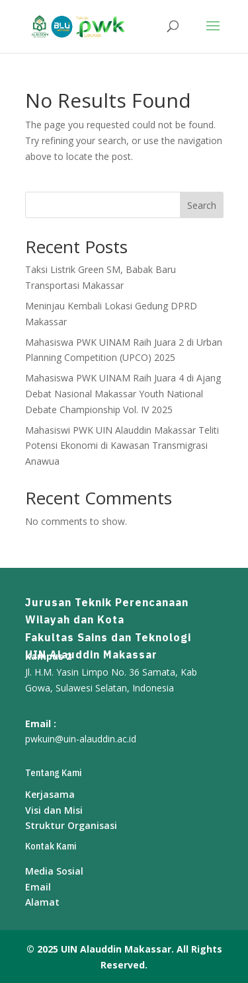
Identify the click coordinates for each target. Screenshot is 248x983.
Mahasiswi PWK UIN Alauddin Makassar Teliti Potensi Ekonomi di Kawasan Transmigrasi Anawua (122, 446)
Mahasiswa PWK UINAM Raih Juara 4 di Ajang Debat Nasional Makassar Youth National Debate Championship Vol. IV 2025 (123, 394)
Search (201, 205)
